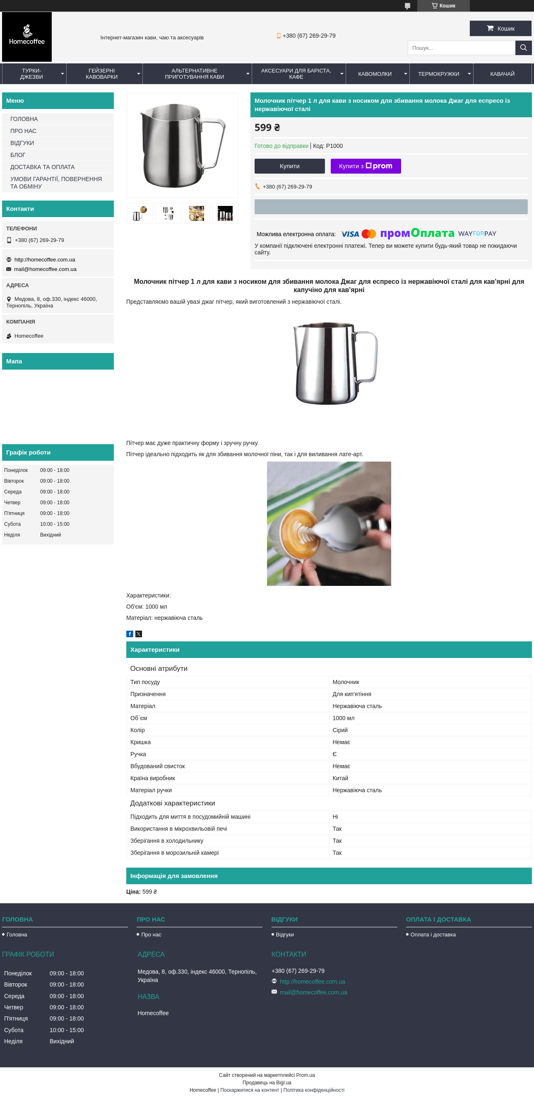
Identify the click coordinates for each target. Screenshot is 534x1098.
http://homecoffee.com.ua (44, 259)
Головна (17, 934)
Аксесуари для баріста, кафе (296, 74)
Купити (290, 165)
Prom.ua (305, 1075)
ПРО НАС (23, 131)
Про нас (151, 934)
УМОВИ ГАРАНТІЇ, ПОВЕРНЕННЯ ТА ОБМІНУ (56, 183)
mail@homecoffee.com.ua (45, 269)
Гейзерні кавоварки (102, 74)
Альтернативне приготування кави (194, 74)
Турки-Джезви (31, 74)
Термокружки (438, 74)
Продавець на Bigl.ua (267, 1083)
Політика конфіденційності (313, 1090)
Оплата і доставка (433, 934)
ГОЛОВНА (24, 119)
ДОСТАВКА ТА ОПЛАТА (42, 167)
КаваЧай (503, 74)
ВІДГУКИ (22, 143)
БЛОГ (18, 155)
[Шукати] (523, 48)
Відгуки (285, 934)
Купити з (365, 166)
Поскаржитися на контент (249, 1090)
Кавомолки (375, 74)
